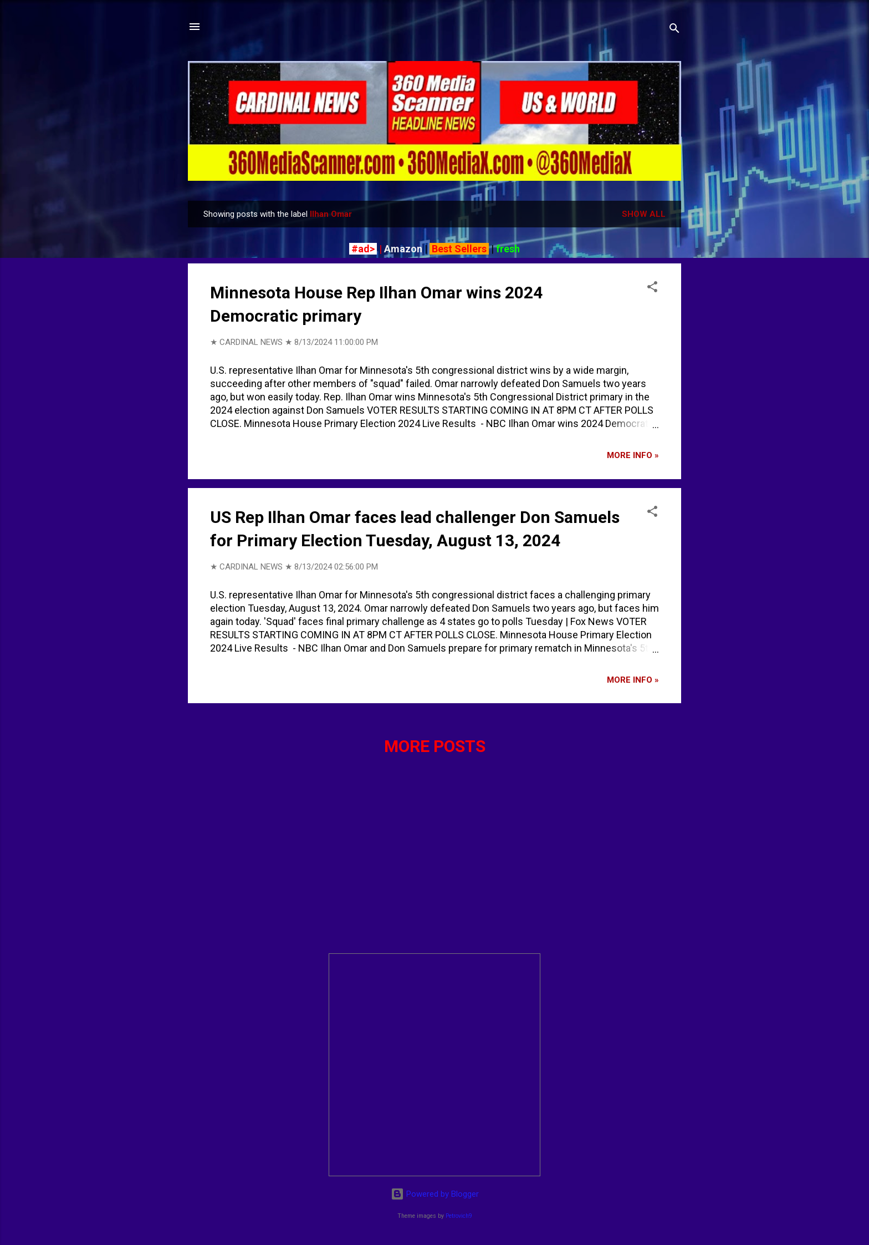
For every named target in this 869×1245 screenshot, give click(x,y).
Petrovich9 (459, 1215)
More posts (434, 746)
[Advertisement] (434, 866)
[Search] (674, 30)
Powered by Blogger (435, 1194)
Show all (644, 214)
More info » (633, 455)
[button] (652, 288)
